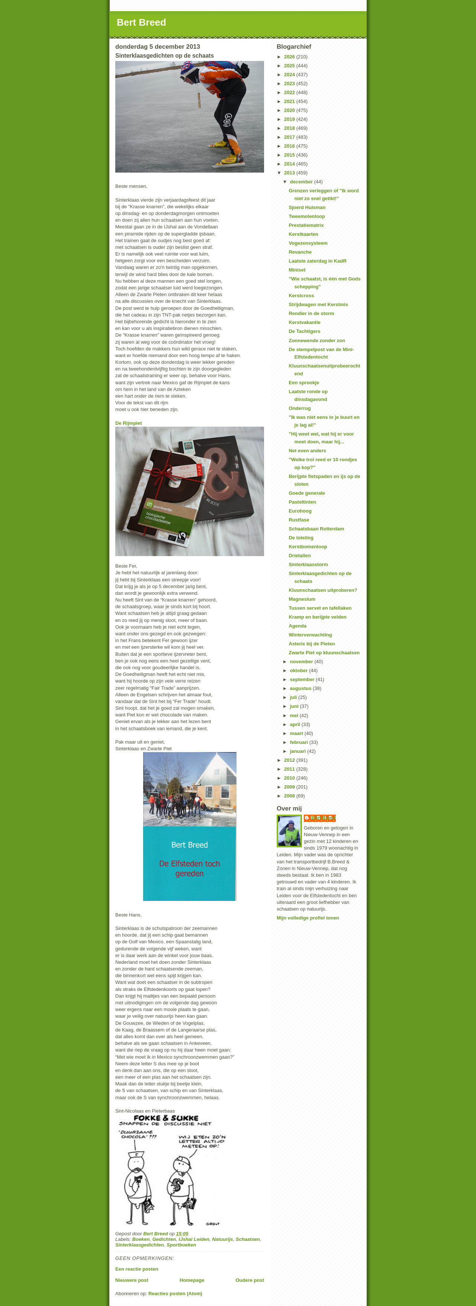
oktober (299, 670)
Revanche (300, 252)
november (302, 661)
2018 (290, 128)
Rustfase (299, 520)
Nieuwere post (131, 1280)
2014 (290, 164)
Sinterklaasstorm (308, 564)
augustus (301, 688)
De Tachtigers (304, 331)
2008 (290, 796)
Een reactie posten (136, 1269)
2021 (290, 101)
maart (297, 733)
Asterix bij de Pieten (312, 643)
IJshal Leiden (194, 1239)
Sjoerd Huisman (307, 207)
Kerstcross (301, 295)
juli (294, 697)
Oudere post (249, 1280)
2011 (290, 769)
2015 (290, 155)
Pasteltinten (302, 502)
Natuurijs (222, 1239)
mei (295, 715)
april (296, 724)
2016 (290, 146)
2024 (290, 74)
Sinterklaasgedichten (139, 1245)
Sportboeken (181, 1245)
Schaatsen (248, 1239)
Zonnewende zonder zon (317, 340)
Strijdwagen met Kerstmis (318, 304)
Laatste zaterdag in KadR (317, 261)
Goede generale (307, 493)
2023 (290, 83)
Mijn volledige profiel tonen (308, 918)
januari (298, 751)
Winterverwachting (310, 635)
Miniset (297, 270)
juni (295, 706)
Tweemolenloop (307, 216)
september (303, 679)
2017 (290, 137)
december (302, 181)
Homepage (192, 1280)
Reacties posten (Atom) (175, 1293)
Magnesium (302, 599)
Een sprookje (304, 382)
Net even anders (307, 450)
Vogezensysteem (308, 243)
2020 (290, 110)
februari (299, 742)
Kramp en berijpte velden (317, 617)
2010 (290, 778)
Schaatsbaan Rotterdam (316, 529)
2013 (290, 173)
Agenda (297, 626)
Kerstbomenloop (308, 546)
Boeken (141, 1239)
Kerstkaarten (303, 234)
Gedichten (164, 1239)
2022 (290, 92)
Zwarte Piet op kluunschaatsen (324, 652)
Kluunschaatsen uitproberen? (323, 590)
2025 (290, 65)
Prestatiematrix (306, 225)
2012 (290, 760)
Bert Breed (141, 22)
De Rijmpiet (128, 423)
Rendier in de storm (311, 313)
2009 (290, 787)
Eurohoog (300, 511)
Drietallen (300, 555)
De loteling (301, 537)
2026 (290, 57)
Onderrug (300, 408)
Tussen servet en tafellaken (320, 608)
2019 (290, 119)
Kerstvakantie (304, 322)
